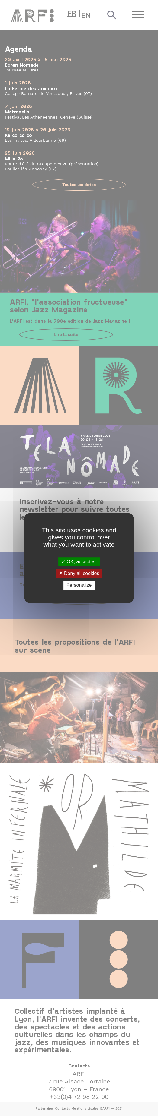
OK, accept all (79, 561)
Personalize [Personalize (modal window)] (79, 585)
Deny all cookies (79, 573)
